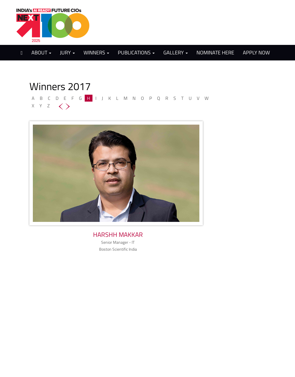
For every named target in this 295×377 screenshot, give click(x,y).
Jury (67, 52)
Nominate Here (215, 52)
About (41, 52)
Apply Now (256, 52)
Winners (96, 52)
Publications (136, 52)
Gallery (175, 52)
